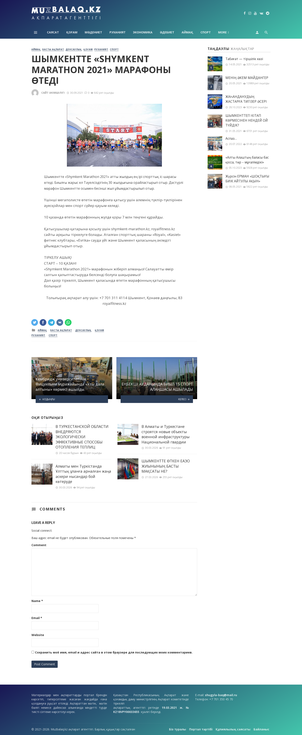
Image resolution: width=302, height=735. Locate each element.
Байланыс (261, 729)
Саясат (53, 32)
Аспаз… (231, 138)
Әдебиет (167, 32)
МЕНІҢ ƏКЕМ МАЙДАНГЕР (246, 78)
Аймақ (187, 32)
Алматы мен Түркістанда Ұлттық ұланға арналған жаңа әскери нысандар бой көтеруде (83, 474)
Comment (38, 545)
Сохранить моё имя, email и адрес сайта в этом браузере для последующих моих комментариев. (114, 652)
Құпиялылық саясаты (233, 729)
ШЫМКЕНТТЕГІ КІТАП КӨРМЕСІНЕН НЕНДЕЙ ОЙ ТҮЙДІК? (246, 120)
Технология (228, 32)
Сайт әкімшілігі (53, 93)
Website (37, 635)
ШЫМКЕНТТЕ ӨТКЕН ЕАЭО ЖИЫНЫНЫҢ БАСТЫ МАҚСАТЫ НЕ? (166, 466)
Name (37, 601)
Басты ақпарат (53, 49)
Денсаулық (74, 49)
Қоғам (71, 32)
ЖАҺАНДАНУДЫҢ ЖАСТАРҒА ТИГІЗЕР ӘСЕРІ (246, 99)
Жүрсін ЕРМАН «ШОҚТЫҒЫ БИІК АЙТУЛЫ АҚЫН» (247, 178)
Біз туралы (177, 729)
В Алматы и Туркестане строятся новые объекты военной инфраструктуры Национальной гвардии (166, 434)
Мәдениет (93, 32)
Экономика (142, 32)
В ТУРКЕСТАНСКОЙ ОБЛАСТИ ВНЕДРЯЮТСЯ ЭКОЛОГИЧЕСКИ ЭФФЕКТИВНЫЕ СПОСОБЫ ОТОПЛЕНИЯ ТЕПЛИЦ (82, 437)
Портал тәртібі (200, 729)
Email (36, 618)
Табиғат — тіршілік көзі (244, 59)
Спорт (205, 32)
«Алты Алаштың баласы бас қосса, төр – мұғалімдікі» (247, 159)
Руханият (117, 32)
